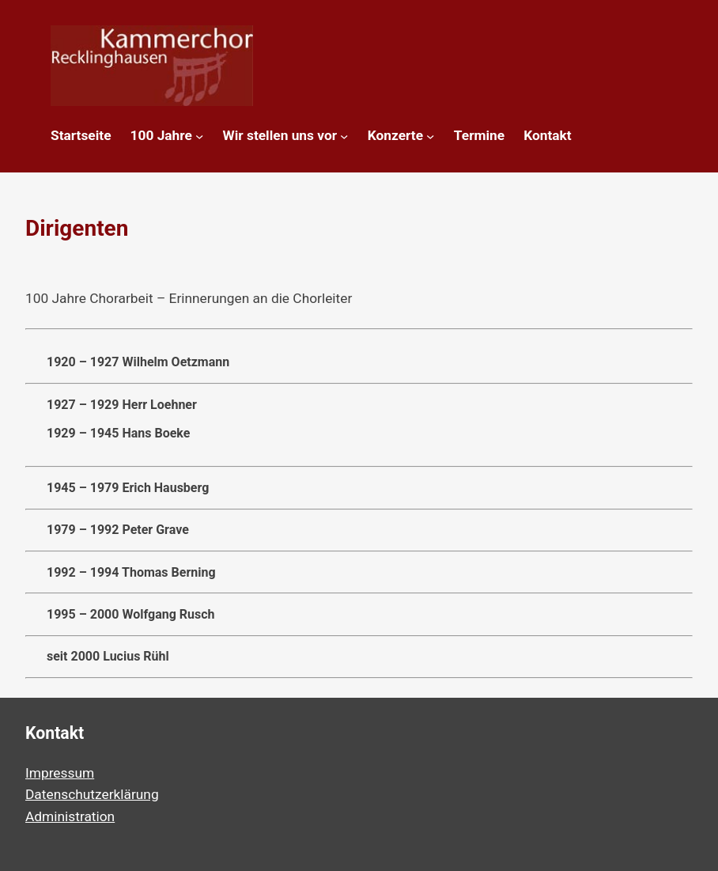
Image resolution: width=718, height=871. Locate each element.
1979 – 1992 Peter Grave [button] (107, 530)
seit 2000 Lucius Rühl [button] (97, 657)
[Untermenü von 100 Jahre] (199, 136)
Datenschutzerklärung (92, 794)
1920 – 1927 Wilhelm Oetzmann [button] (127, 362)
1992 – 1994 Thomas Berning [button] (120, 573)
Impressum (59, 773)
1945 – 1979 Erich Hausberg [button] (117, 488)
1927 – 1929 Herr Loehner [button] (359, 419)
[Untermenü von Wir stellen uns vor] (344, 136)
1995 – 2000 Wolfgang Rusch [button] (120, 615)
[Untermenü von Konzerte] (430, 136)
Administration (70, 816)
